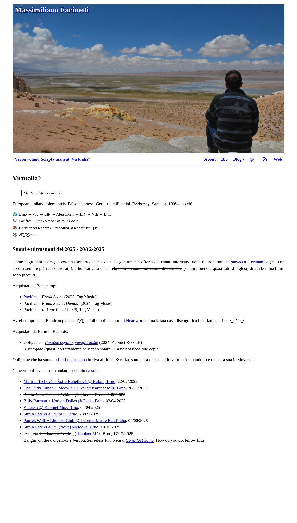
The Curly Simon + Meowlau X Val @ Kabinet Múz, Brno (75, 387)
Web (278, 159)
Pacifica (31, 296)
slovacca (238, 261)
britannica (259, 261)
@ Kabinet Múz (86, 433)
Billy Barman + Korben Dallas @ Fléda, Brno (64, 400)
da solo (92, 370)
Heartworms (136, 320)
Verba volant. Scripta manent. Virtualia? (52, 159)
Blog (237, 159)
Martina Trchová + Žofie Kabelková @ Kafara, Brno (69, 381)
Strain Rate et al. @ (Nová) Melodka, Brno (61, 426)
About (210, 159)
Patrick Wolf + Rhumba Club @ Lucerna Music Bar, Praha (75, 420)
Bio (224, 159)
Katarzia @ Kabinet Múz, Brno (51, 407)
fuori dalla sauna (72, 359)
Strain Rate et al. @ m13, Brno (50, 413)
